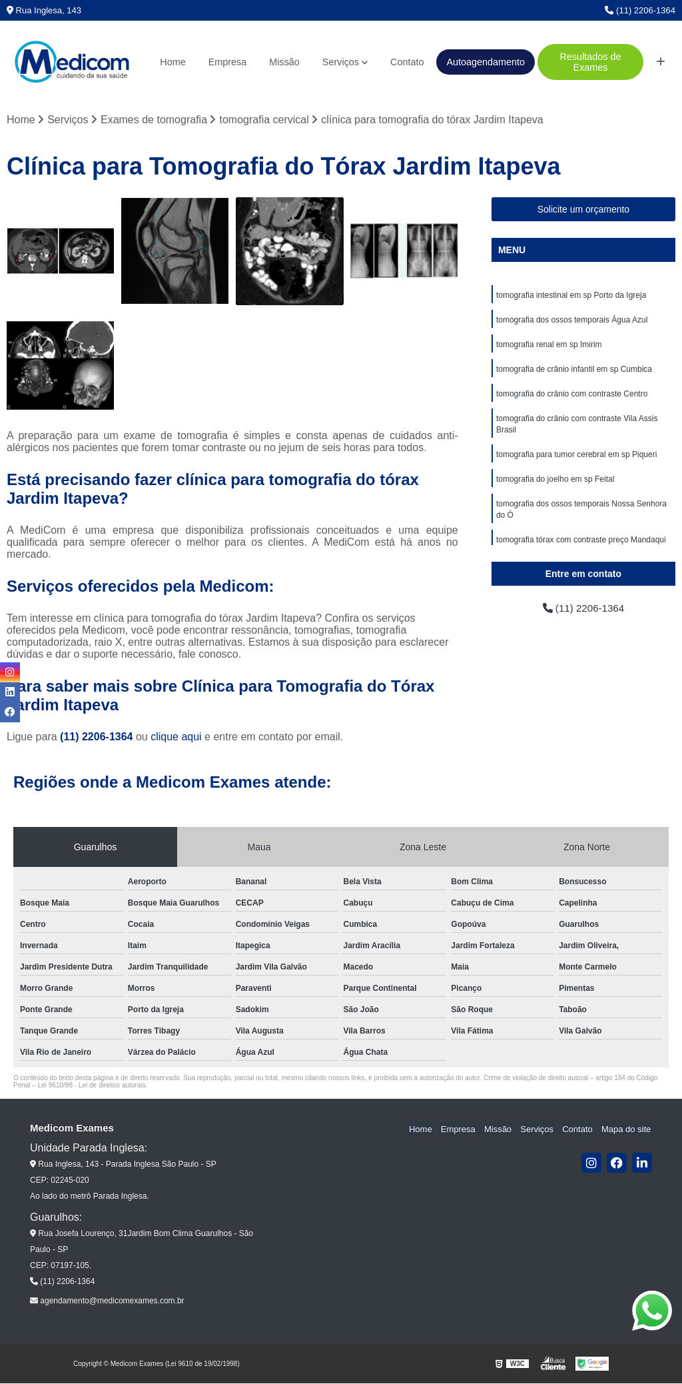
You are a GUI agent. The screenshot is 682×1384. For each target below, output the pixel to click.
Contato (407, 62)
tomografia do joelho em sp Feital (555, 485)
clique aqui (176, 737)
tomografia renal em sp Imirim (549, 346)
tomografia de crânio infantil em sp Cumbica (574, 371)
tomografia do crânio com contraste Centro (571, 397)
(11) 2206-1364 (640, 10)
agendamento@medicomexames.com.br (107, 1301)
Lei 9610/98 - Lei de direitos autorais (92, 1085)
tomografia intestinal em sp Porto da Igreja (571, 296)
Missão (284, 62)
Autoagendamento (485, 62)
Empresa (227, 62)
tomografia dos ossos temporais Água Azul (571, 321)
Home (172, 62)
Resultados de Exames (590, 62)
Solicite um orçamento (583, 210)
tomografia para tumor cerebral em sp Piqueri (576, 459)
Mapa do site (626, 1129)
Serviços (340, 62)
